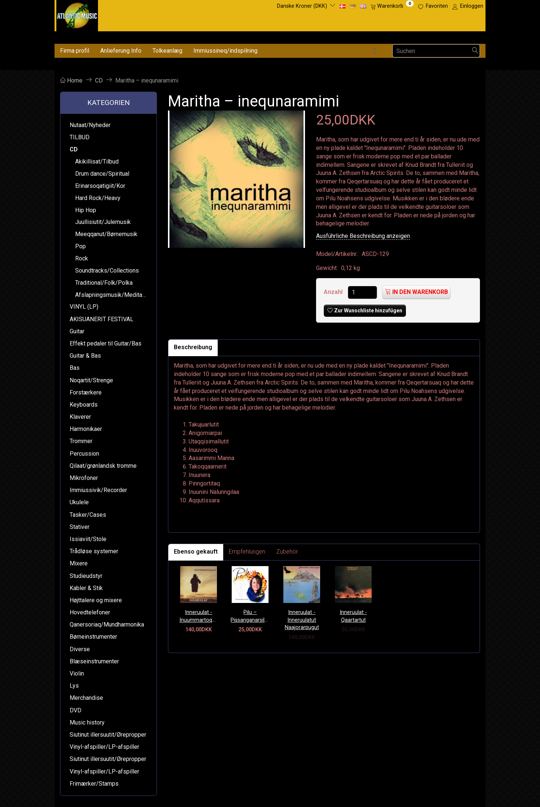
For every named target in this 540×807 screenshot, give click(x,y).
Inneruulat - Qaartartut (353, 616)
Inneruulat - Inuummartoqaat (198, 616)
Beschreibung (193, 347)
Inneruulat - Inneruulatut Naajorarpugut (302, 620)
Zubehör (287, 551)
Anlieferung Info (120, 50)
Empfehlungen (247, 551)
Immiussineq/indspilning (225, 50)
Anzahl (334, 291)
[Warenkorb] (392, 6)
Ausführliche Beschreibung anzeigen (363, 235)
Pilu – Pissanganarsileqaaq (250, 616)
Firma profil (74, 50)
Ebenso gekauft (196, 551)
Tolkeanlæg (167, 50)
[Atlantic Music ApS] (77, 14)
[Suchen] (475, 51)
